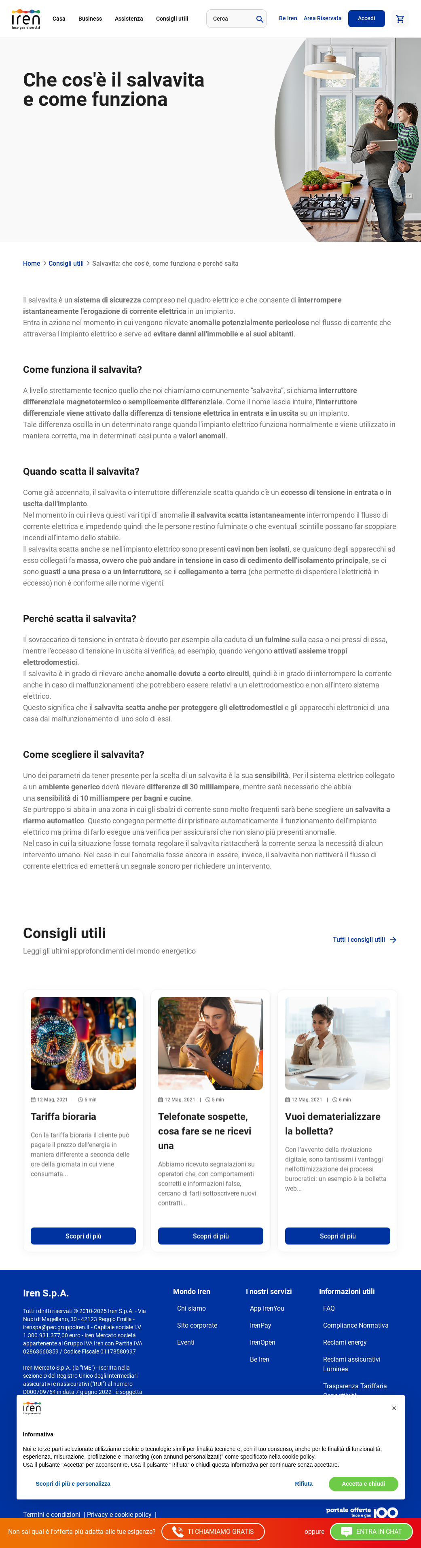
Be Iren (288, 18)
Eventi (186, 1342)
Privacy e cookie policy (119, 1514)
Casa (59, 18)
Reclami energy (345, 1342)
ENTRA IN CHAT (371, 1532)
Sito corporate (197, 1325)
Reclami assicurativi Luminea (352, 1364)
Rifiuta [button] (304, 1483)
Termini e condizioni (51, 1514)
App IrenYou (267, 1308)
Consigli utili (172, 18)
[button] (394, 1408)
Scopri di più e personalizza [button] (73, 1483)
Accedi (366, 18)
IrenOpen (262, 1342)
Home (31, 263)
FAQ (329, 1308)
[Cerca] (229, 18)
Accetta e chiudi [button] (363, 1483)
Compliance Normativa (356, 1325)
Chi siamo (191, 1308)
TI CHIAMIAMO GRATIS (213, 1532)
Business (90, 18)
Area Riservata (323, 18)
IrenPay (260, 1325)
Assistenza (129, 18)
